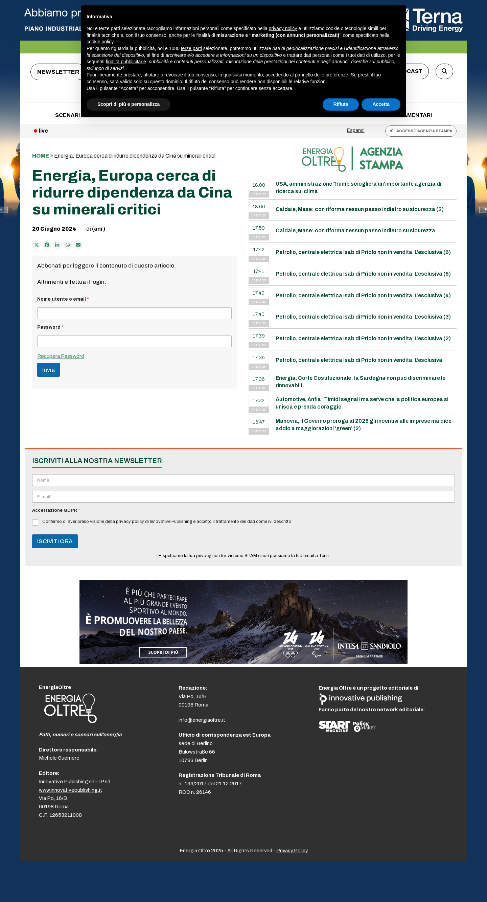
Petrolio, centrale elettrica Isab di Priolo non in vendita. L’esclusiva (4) (363, 295)
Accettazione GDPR (56, 510)
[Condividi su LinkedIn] (57, 244)
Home (40, 156)
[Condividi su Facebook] (47, 244)
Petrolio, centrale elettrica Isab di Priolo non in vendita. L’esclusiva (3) (363, 317)
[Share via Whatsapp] (68, 244)
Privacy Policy (292, 850)
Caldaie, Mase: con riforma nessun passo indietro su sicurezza (355, 230)
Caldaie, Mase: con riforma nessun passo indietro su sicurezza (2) (360, 209)
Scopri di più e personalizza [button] (128, 104)
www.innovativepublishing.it (70, 790)
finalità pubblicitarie (126, 61)
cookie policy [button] (100, 41)
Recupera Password (60, 356)
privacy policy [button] (283, 28)
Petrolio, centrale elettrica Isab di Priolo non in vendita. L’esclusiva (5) (363, 274)
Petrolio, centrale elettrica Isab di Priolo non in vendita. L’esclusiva (359, 360)
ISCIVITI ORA (55, 541)
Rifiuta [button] (340, 104)
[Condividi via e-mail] (78, 244)
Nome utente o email (63, 299)
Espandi (356, 130)
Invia (48, 370)
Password (50, 327)
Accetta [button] (381, 104)
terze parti (191, 48)
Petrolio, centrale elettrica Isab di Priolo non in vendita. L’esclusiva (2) (363, 338)
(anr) (98, 229)
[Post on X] (36, 244)
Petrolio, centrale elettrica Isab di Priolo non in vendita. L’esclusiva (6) (363, 252)
